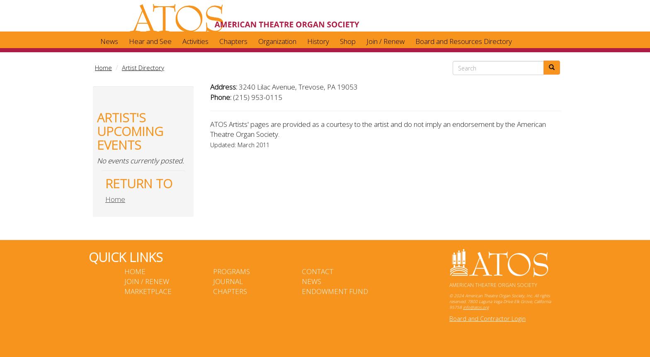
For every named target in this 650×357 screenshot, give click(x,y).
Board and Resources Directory (463, 41)
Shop (348, 41)
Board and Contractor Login (487, 319)
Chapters (233, 41)
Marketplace (148, 291)
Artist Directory (143, 67)
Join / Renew (385, 41)
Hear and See (150, 41)
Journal (228, 281)
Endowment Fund (335, 291)
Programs (231, 271)
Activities (195, 41)
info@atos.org (476, 307)
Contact (317, 271)
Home (103, 67)
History (318, 41)
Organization (277, 41)
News (109, 41)
